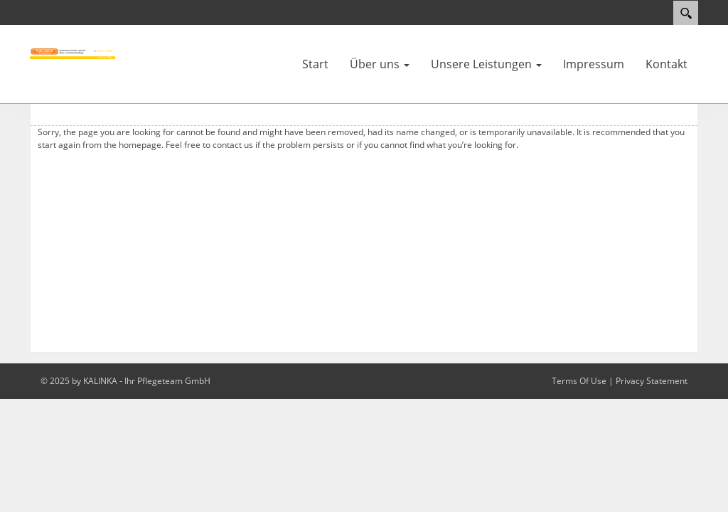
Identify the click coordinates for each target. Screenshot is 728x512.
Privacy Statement (651, 381)
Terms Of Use (579, 381)
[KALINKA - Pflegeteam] (72, 52)
